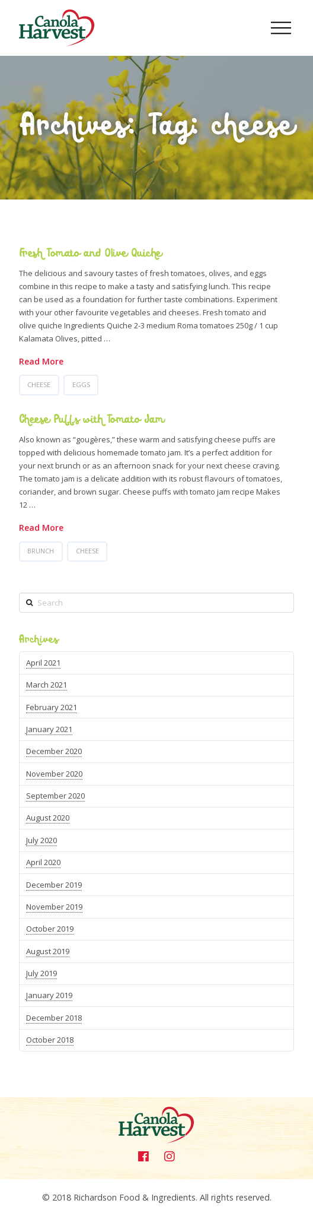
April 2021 (43, 662)
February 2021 (51, 707)
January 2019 (49, 995)
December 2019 (54, 884)
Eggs (81, 384)
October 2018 (50, 1039)
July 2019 (41, 973)
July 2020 (41, 840)
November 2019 (54, 906)
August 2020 (47, 817)
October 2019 (50, 928)
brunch (40, 550)
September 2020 (55, 795)
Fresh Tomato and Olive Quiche (90, 253)
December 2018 (54, 1017)
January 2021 (49, 729)
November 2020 (54, 773)
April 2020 (43, 862)
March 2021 (46, 684)
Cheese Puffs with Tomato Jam (91, 419)
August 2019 (47, 951)
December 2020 (54, 751)
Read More (41, 361)
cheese (38, 384)
